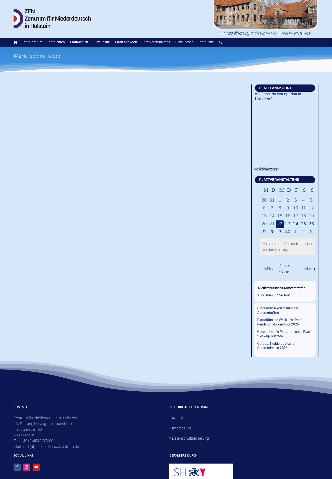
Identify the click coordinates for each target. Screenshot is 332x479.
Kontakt (178, 418)
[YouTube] (36, 467)
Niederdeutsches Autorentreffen (281, 288)
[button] (220, 42)
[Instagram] (26, 467)
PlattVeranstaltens (279, 179)
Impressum (181, 428)
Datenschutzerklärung (190, 438)
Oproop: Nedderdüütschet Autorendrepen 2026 (276, 346)
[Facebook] (17, 467)
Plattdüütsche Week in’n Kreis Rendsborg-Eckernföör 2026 (279, 322)
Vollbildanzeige (266, 169)
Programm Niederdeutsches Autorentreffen (278, 310)
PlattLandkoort (275, 88)
